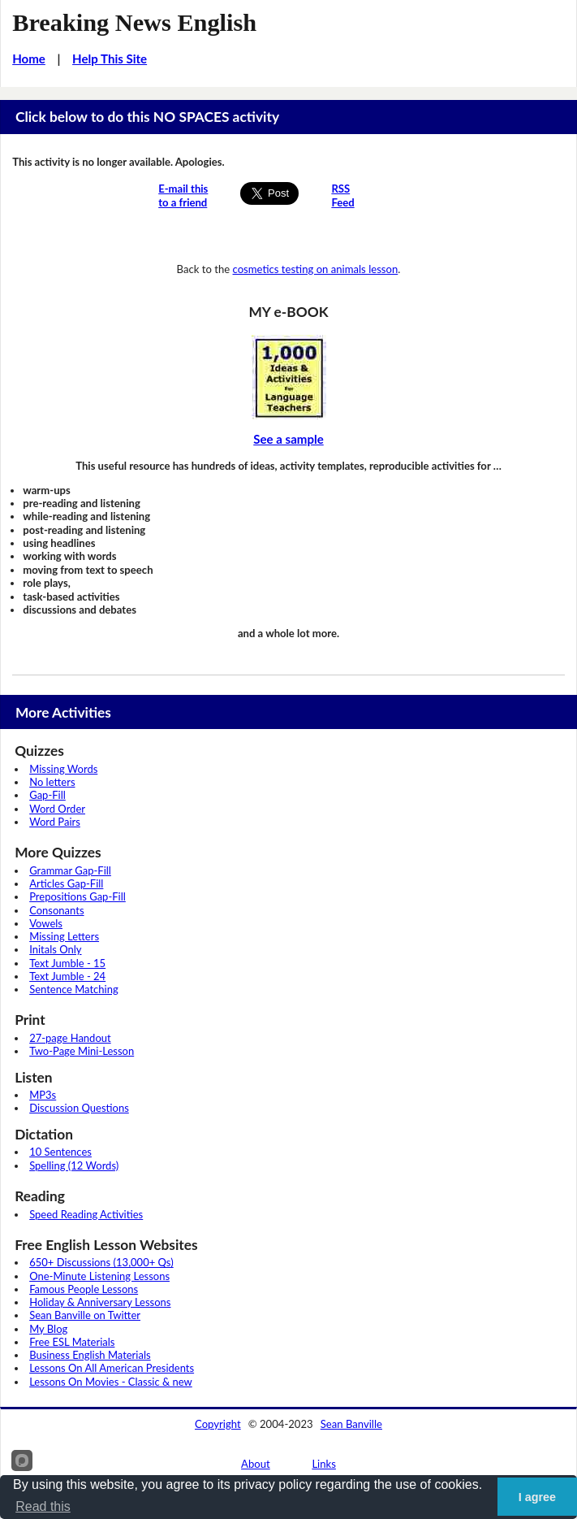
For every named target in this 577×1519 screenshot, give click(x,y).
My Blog (48, 1328)
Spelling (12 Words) (73, 1165)
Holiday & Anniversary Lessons (99, 1302)
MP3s (42, 1094)
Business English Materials (89, 1354)
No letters (52, 781)
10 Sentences (60, 1151)
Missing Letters (64, 936)
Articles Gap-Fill (66, 883)
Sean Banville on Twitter (84, 1315)
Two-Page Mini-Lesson (81, 1050)
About (255, 1463)
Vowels (45, 923)
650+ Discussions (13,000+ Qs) (101, 1262)
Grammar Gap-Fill (70, 870)
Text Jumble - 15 (67, 963)
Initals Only (55, 949)
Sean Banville (351, 1423)
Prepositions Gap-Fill (77, 896)
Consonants (56, 910)
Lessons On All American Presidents (111, 1367)
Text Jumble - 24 (67, 976)
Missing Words (63, 768)
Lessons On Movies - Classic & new (110, 1381)
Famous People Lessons (83, 1288)
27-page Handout (70, 1037)
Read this (43, 1506)
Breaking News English (134, 23)
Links (324, 1463)
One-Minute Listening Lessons (99, 1275)
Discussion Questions (79, 1107)
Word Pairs (54, 821)
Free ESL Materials (71, 1341)
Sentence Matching (73, 989)
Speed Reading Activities (86, 1214)
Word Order (57, 808)
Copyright (218, 1423)
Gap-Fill (47, 794)
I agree (537, 1497)
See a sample (288, 439)
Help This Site (109, 58)
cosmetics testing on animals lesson (315, 269)
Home (28, 58)
